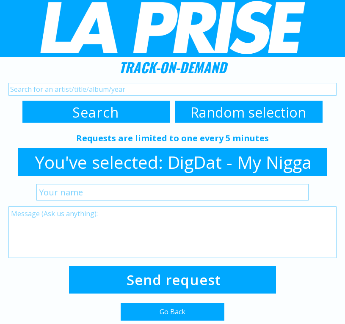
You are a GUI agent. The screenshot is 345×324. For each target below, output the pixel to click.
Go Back (172, 311)
